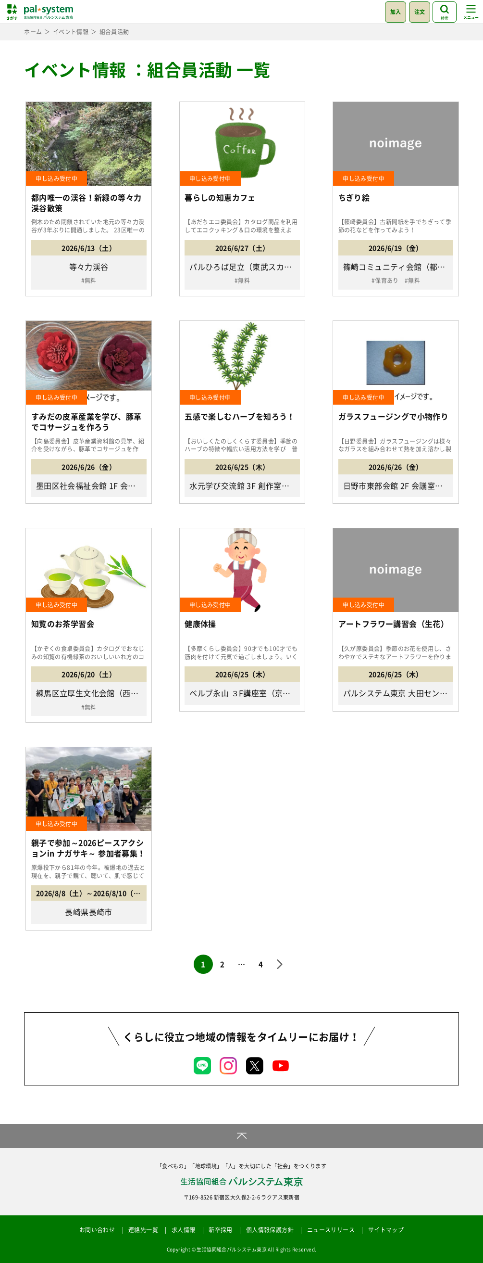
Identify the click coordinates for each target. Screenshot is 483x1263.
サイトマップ (386, 1229)
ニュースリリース (331, 1229)
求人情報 (184, 1229)
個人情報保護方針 (270, 1229)
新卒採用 (221, 1229)
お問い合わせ (97, 1229)
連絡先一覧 (143, 1229)
